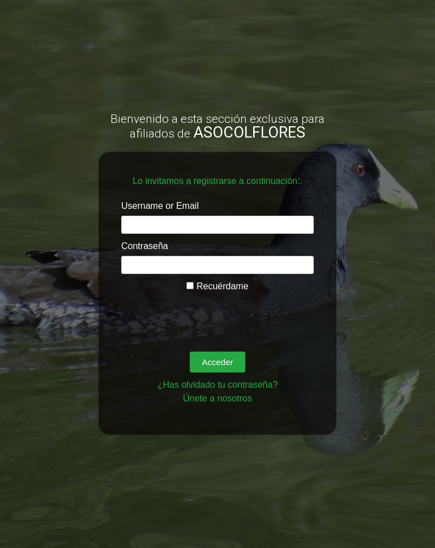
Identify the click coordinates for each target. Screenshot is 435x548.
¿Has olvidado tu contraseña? (217, 384)
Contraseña (144, 246)
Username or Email (160, 206)
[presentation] (207, 315)
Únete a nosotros (217, 398)
